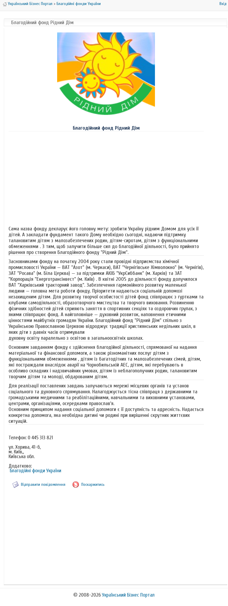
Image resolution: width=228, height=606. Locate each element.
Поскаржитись (93, 484)
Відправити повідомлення (43, 484)
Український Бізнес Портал (30, 3)
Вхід (223, 3)
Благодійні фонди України (79, 3)
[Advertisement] (106, 177)
